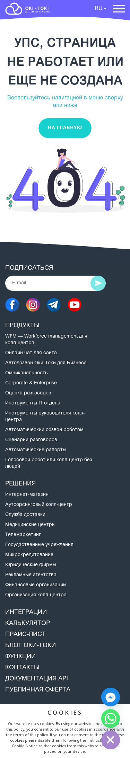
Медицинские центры (30, 525)
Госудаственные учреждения (39, 545)
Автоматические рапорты (35, 450)
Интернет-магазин (27, 494)
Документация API (36, 679)
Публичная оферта (37, 690)
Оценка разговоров (28, 393)
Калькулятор (27, 624)
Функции (20, 657)
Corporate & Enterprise (31, 383)
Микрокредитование (29, 555)
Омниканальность (26, 373)
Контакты (22, 668)
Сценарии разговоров (31, 440)
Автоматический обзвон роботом (44, 430)
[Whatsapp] (110, 718)
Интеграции (26, 612)
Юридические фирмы (30, 565)
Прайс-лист (25, 635)
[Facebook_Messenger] (110, 697)
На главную (65, 128)
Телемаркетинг (23, 535)
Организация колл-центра (36, 595)
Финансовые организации (35, 585)
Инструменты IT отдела (32, 403)
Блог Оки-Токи (30, 646)
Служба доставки (25, 514)
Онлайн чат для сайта (31, 353)
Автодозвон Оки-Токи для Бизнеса (46, 363)
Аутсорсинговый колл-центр (38, 504)
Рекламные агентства (31, 575)
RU (99, 8)
